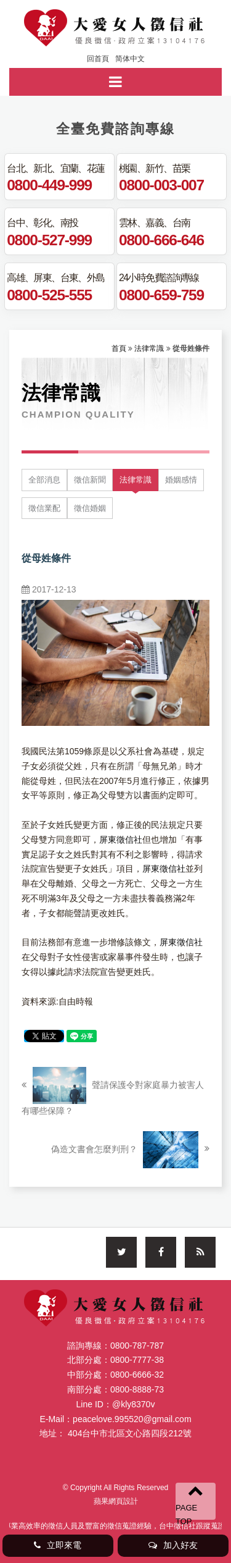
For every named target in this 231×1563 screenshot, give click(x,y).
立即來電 (57, 1545)
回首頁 (98, 58)
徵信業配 (44, 508)
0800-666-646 (161, 240)
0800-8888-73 (137, 1389)
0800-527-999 (49, 240)
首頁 (118, 348)
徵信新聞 (90, 479)
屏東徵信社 (120, 840)
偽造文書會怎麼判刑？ (130, 1149)
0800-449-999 (49, 185)
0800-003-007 (161, 185)
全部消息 (44, 479)
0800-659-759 (161, 295)
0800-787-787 (137, 1345)
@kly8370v (133, 1404)
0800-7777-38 (137, 1360)
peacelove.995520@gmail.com (132, 1419)
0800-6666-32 (137, 1375)
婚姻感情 (181, 479)
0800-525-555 (49, 295)
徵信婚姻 (90, 508)
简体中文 (130, 58)
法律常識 (149, 348)
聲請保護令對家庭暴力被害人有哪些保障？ (113, 1091)
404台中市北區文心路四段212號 (130, 1433)
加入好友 (173, 1545)
